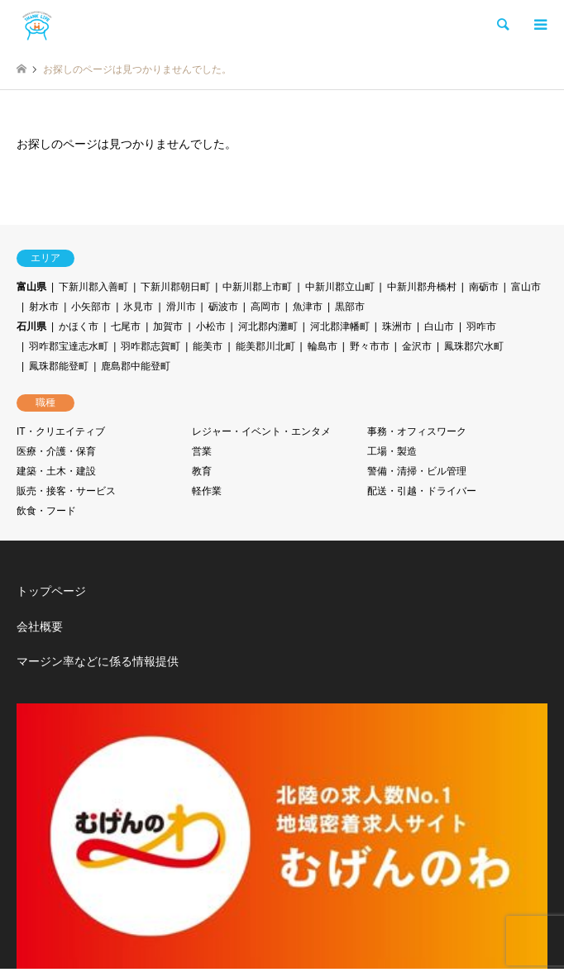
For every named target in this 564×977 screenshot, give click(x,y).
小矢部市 (91, 306)
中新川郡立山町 (340, 287)
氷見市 (138, 306)
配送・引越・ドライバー (421, 491)
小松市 (211, 326)
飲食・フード (46, 511)
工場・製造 (392, 451)
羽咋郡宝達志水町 (68, 346)
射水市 (44, 306)
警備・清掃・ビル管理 (416, 471)
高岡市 (265, 306)
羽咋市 (481, 326)
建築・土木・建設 (56, 471)
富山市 (526, 287)
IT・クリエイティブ (61, 431)
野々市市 (370, 346)
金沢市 (417, 346)
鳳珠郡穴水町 (474, 346)
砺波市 (223, 306)
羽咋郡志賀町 (150, 346)
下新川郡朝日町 (175, 287)
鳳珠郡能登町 (58, 366)
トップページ (51, 591)
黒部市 (350, 306)
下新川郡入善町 (93, 287)
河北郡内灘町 (268, 326)
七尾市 (126, 326)
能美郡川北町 (265, 346)
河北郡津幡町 (340, 326)
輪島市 (322, 346)
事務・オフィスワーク (416, 431)
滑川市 (181, 306)
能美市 (207, 346)
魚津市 (308, 306)
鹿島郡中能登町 (135, 366)
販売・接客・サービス (66, 491)
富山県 (31, 287)
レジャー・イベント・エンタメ (261, 431)
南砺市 (484, 287)
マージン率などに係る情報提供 (98, 661)
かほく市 (78, 326)
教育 (202, 471)
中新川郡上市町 (257, 287)
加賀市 (168, 326)
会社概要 (40, 626)
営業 (202, 451)
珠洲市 (397, 326)
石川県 (31, 326)
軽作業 (207, 491)
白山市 (439, 326)
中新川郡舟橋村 (421, 287)
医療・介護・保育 (56, 451)
